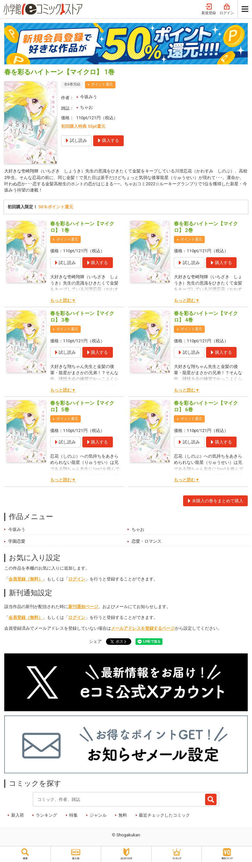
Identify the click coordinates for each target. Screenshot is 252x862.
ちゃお (86, 107)
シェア (95, 642)
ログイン (227, 9)
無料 (122, 815)
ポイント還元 (102, 84)
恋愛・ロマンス (146, 541)
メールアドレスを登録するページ (143, 628)
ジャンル (98, 815)
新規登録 (208, 9)
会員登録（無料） (26, 579)
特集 (73, 815)
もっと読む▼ (63, 300)
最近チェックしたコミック (164, 815)
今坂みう (88, 96)
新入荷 (17, 815)
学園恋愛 (16, 541)
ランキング (46, 815)
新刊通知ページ (83, 607)
